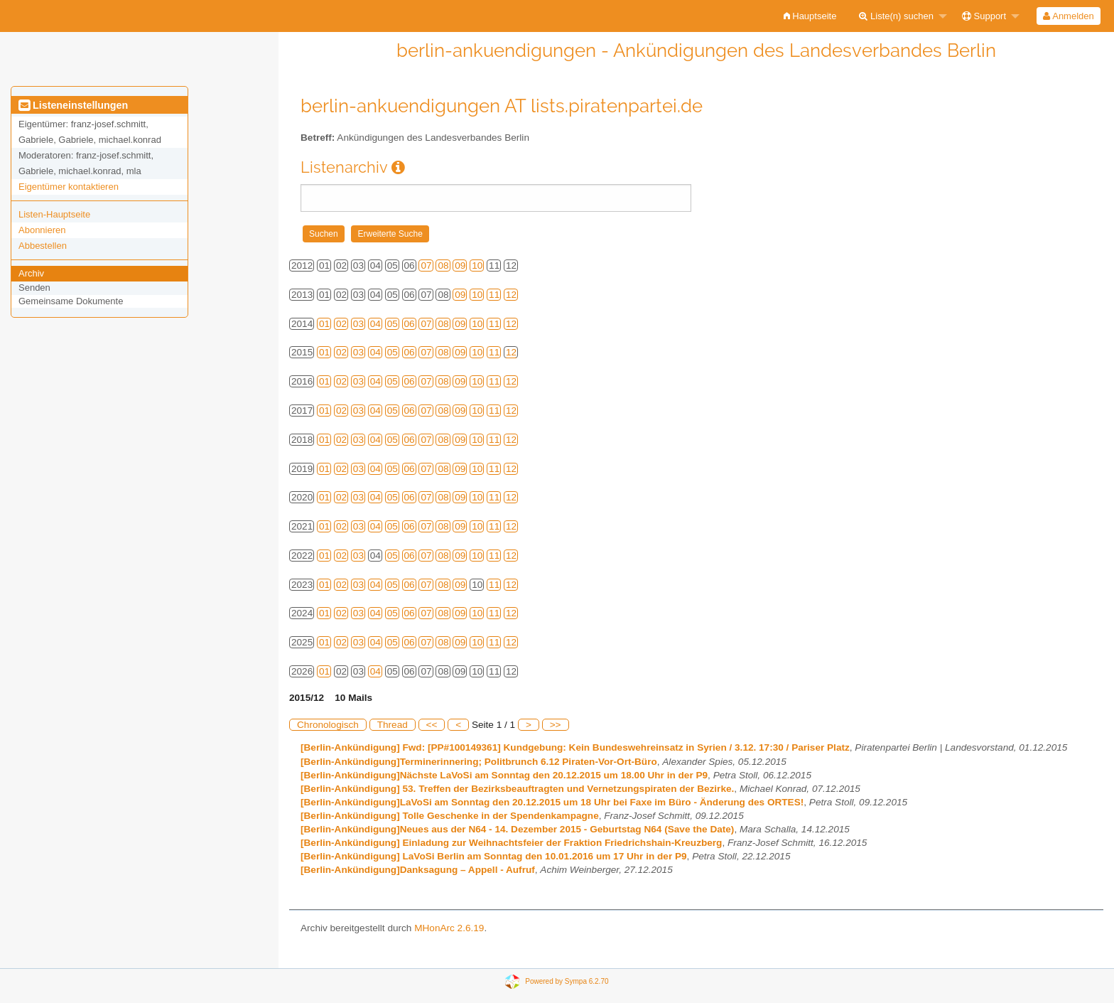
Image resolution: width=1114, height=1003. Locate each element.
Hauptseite (810, 16)
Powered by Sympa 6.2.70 (566, 981)
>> (555, 724)
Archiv (31, 273)
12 (511, 294)
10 (477, 265)
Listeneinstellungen (73, 105)
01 (324, 323)
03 (358, 323)
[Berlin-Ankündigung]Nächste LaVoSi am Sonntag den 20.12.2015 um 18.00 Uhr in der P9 (504, 775)
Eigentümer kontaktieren (68, 186)
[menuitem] (810, 16)
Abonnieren (42, 230)
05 (392, 323)
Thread (392, 724)
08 (443, 265)
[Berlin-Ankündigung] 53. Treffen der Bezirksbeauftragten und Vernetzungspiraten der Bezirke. (517, 788)
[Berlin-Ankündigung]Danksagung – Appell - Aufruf (418, 869)
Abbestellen (42, 245)
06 (409, 323)
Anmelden (1068, 16)
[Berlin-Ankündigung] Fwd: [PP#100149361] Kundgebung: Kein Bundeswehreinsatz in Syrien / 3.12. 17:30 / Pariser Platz (575, 747)
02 (341, 323)
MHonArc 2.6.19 (449, 928)
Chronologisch (328, 724)
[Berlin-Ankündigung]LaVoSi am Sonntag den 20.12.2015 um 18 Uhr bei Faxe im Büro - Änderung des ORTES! (552, 802)
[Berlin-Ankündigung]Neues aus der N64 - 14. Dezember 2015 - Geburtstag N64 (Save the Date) (517, 829)
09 (460, 265)
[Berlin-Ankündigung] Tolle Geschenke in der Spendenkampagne (450, 815)
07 (426, 265)
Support (984, 16)
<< (432, 724)
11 (494, 294)
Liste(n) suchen (896, 16)
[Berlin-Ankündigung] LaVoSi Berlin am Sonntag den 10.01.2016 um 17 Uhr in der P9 (494, 856)
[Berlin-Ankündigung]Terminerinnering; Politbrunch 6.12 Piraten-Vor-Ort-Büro (479, 761)
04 (375, 323)
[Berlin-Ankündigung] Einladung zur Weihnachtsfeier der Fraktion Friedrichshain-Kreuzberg (511, 842)
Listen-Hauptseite (54, 214)
